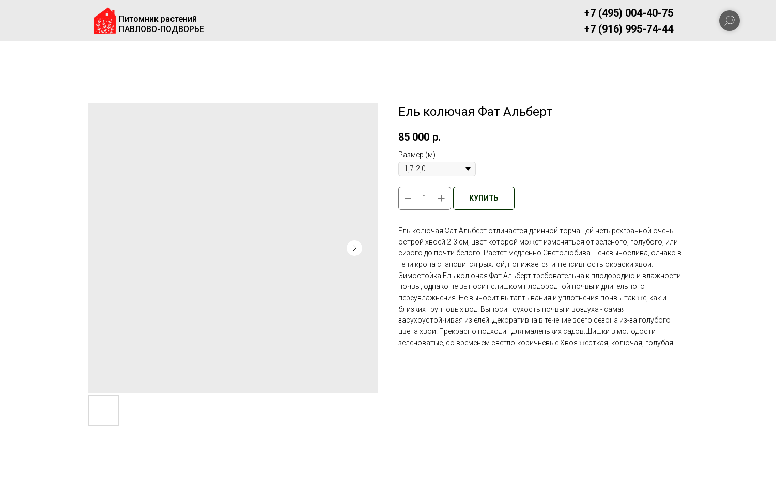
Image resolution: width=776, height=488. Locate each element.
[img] (105, 21)
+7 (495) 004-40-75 (628, 13)
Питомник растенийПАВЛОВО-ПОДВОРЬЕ (161, 24)
